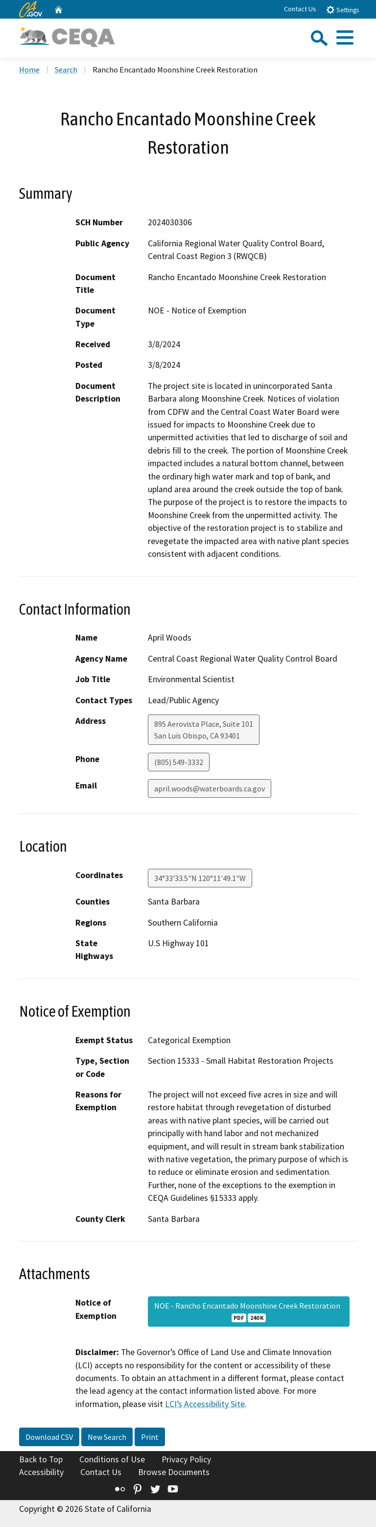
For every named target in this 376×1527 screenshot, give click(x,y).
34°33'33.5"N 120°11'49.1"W (200, 878)
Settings (342, 9)
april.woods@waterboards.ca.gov (209, 788)
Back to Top (41, 1459)
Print (150, 1437)
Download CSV (49, 1437)
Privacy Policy (186, 1459)
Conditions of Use (112, 1459)
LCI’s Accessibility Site (205, 1404)
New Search (107, 1437)
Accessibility (41, 1472)
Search (66, 69)
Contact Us (300, 8)
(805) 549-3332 (178, 762)
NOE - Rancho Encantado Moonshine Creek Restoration (248, 1311)
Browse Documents (174, 1472)
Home (29, 69)
